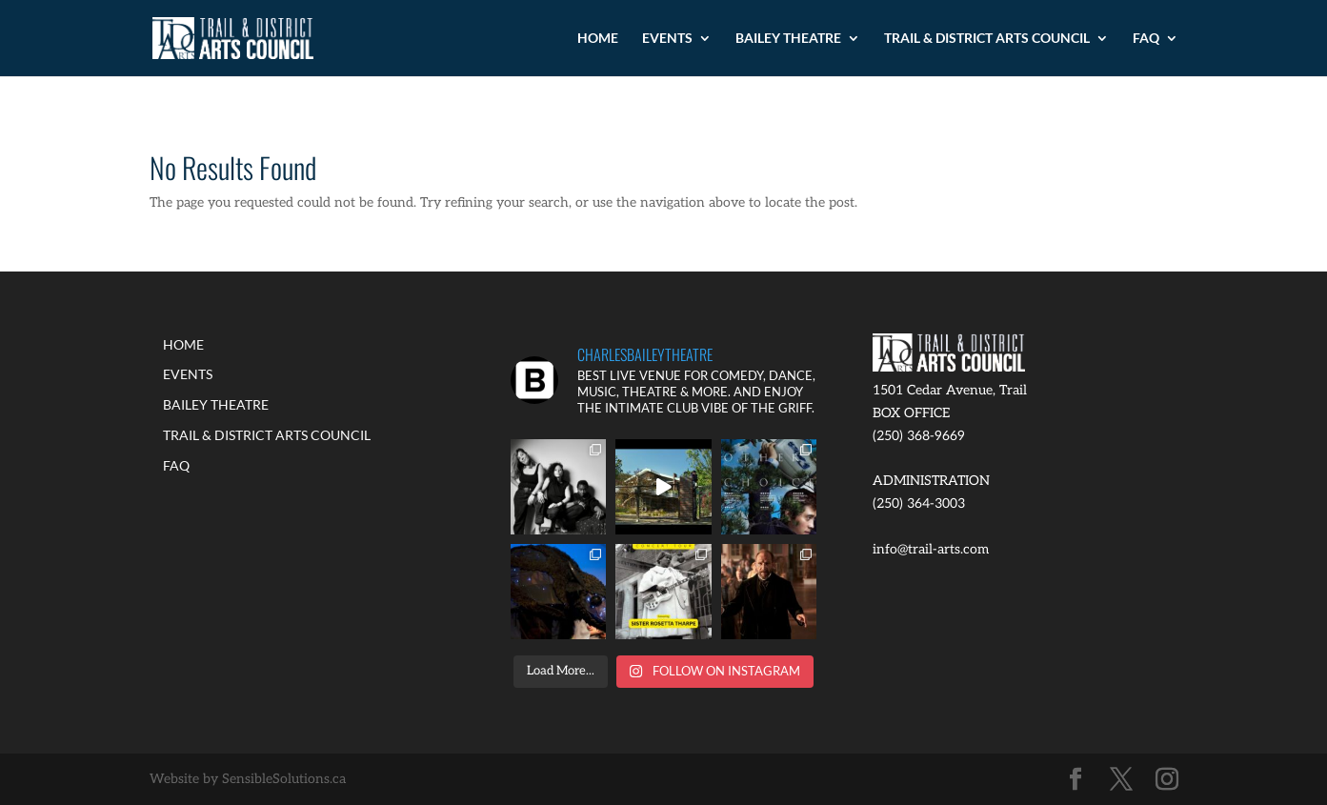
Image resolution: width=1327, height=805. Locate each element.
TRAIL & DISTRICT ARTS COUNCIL (987, 38)
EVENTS (667, 38)
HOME (597, 38)
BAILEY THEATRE (788, 38)
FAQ (1146, 38)
